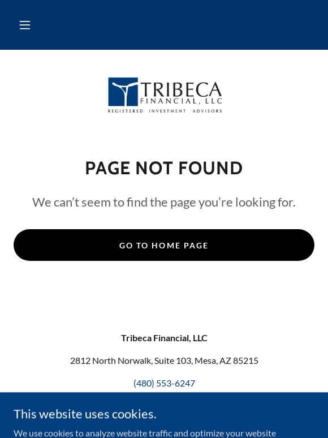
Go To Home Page (163, 245)
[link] (164, 94)
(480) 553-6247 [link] (164, 382)
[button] (25, 25)
